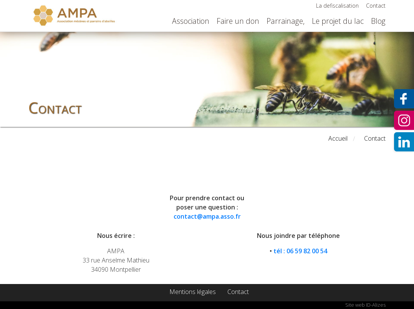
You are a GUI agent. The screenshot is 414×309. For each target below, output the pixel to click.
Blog (378, 21)
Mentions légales (192, 291)
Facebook (404, 98)
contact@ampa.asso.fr (207, 216)
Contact (376, 5)
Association (190, 21)
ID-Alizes (376, 304)
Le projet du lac (338, 21)
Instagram (404, 120)
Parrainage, (286, 21)
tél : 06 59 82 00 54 (300, 251)
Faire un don (238, 21)
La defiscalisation (337, 5)
